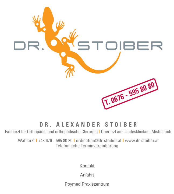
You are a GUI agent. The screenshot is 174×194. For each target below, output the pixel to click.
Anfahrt (87, 175)
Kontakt (87, 166)
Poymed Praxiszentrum (87, 184)
